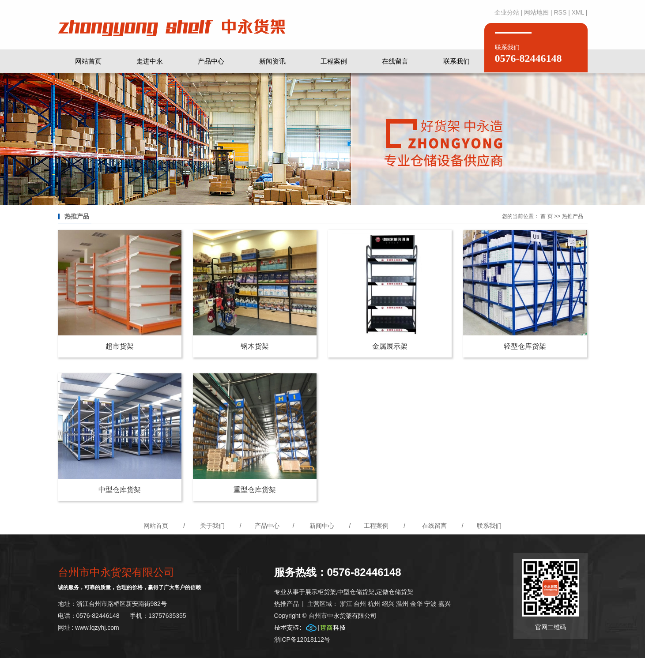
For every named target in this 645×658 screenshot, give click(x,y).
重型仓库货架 (255, 489)
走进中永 (149, 61)
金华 (416, 603)
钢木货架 (255, 346)
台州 (360, 603)
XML (578, 12)
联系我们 (456, 61)
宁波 (430, 603)
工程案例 (334, 61)
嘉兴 (444, 603)
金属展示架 (389, 346)
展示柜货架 (320, 591)
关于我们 (212, 525)
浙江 (346, 603)
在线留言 (395, 61)
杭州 (374, 603)
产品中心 (211, 61)
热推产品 (286, 603)
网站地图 (536, 12)
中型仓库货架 (119, 489)
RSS (560, 12)
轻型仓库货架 (525, 346)
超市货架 (120, 346)
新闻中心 (321, 525)
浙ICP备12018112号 (302, 639)
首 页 (546, 216)
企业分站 (506, 12)
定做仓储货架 (394, 591)
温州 (402, 603)
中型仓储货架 (355, 591)
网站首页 (88, 61)
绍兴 (388, 603)
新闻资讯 (272, 61)
